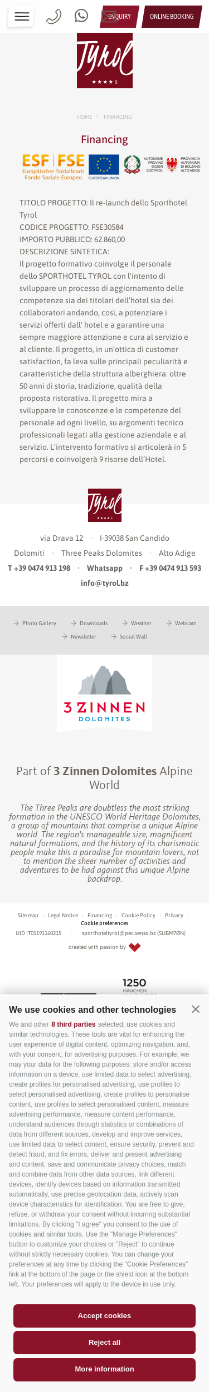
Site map (28, 915)
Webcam (185, 623)
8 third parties (73, 1024)
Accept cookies (104, 1315)
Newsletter (83, 637)
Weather (141, 623)
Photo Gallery (39, 623)
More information (104, 1369)
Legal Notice (63, 915)
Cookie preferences (104, 923)
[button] (195, 1008)
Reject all (104, 1342)
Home (84, 117)
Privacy (174, 915)
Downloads (94, 623)
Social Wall (133, 637)
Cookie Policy (138, 915)
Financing (100, 915)
